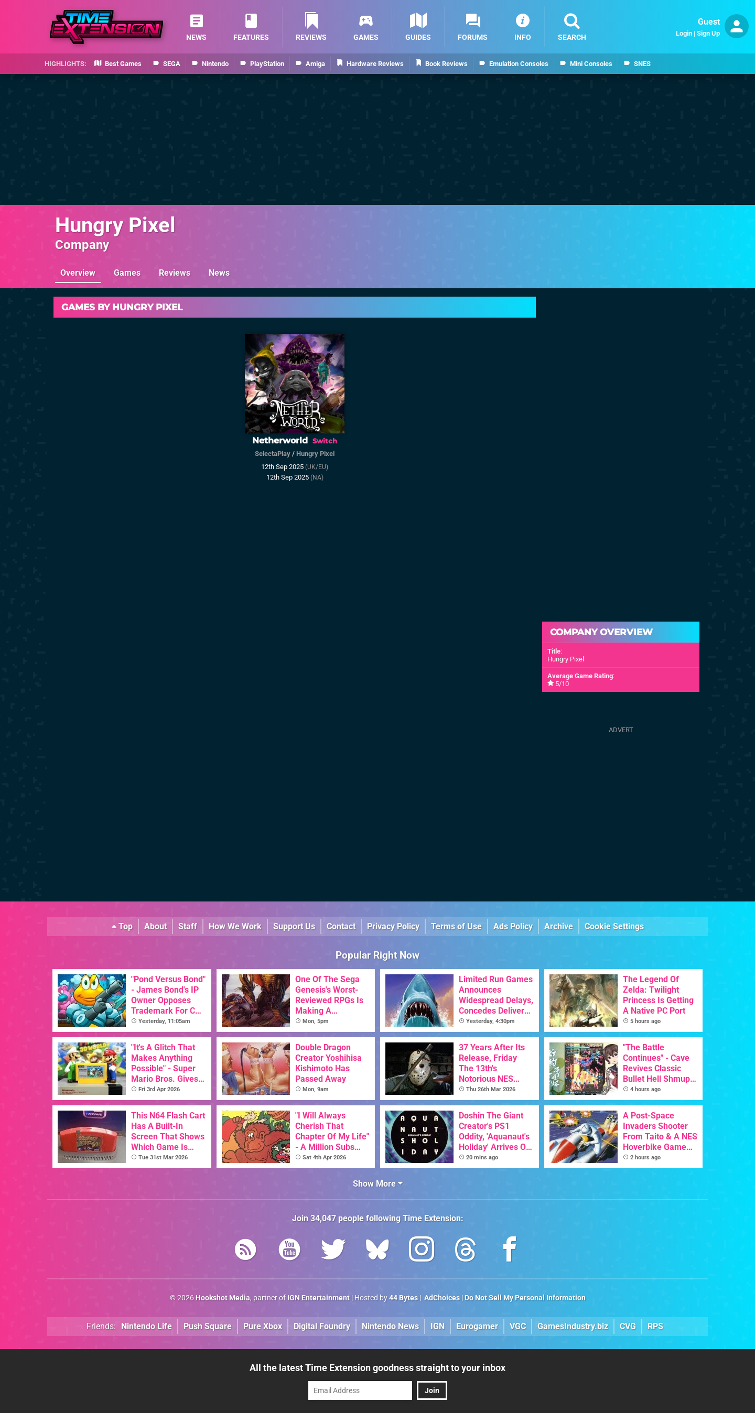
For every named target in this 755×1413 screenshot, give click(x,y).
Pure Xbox (262, 1326)
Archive (558, 926)
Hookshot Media (223, 1298)
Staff (187, 926)
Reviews (174, 273)
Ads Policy (513, 926)
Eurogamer (477, 1326)
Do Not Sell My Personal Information (525, 1298)
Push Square (208, 1326)
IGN (437, 1326)
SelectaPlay (272, 454)
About (155, 926)
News (219, 273)
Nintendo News (390, 1326)
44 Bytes (403, 1298)
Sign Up (708, 33)
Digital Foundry (322, 1326)
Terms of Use (456, 926)
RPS (655, 1326)
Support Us (294, 926)
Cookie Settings (614, 926)
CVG (628, 1326)
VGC (518, 1326)
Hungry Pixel (115, 225)
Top (122, 926)
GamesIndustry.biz (572, 1326)
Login (684, 33)
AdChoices (441, 1298)
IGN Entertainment (318, 1298)
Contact (341, 926)
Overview (77, 273)
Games (127, 273)
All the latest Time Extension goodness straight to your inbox (377, 1367)
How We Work (235, 926)
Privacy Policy (393, 926)
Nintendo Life (146, 1326)
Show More (378, 1184)
